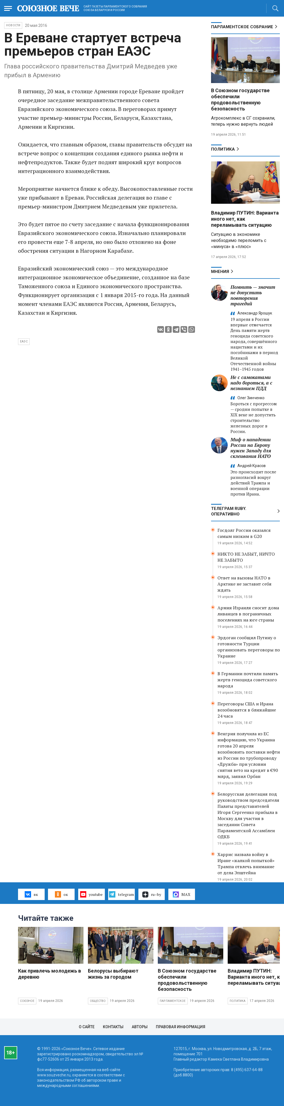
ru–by (151, 894)
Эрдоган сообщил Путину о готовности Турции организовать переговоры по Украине (248, 647)
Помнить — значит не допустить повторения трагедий (252, 295)
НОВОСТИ (13, 25)
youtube (91, 894)
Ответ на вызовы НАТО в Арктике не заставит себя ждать (244, 584)
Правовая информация (180, 1027)
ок (61, 894)
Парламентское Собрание (242, 26)
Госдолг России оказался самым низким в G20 (244, 533)
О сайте (87, 1027)
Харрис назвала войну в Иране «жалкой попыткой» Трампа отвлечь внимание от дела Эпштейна (246, 863)
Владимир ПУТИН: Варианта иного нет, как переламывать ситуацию (245, 219)
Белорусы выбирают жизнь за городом (113, 974)
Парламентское (173, 1000)
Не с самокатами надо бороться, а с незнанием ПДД (251, 382)
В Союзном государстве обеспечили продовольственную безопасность (240, 99)
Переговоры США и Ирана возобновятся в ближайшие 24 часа (246, 710)
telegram (121, 894)
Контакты (113, 1027)
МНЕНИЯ (220, 271)
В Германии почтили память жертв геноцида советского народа (247, 680)
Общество (98, 1000)
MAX (181, 894)
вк (31, 894)
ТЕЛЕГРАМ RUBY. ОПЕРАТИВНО (228, 511)
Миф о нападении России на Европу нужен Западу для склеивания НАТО (250, 447)
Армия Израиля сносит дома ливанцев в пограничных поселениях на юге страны (248, 614)
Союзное (27, 1000)
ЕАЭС (24, 341)
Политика (223, 149)
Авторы (140, 1027)
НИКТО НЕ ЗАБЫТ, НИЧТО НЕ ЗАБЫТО (246, 557)
